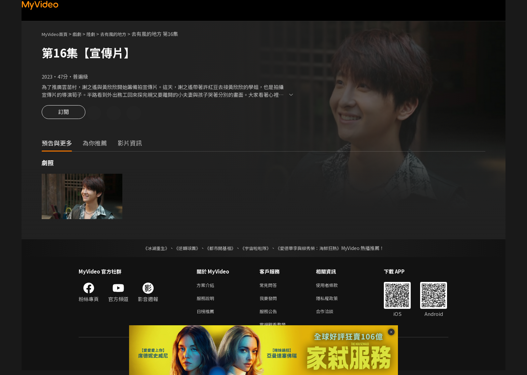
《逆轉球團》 (183, 248)
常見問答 (269, 286)
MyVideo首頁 (57, 33)
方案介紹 (207, 286)
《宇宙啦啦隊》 (256, 248)
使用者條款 (332, 286)
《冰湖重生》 (150, 248)
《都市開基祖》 (218, 248)
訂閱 (63, 113)
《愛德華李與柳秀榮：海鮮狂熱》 (312, 248)
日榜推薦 (207, 314)
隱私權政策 (332, 300)
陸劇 (97, 33)
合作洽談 (330, 314)
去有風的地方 (123, 33)
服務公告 (269, 314)
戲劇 (82, 33)
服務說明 (207, 300)
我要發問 (269, 300)
